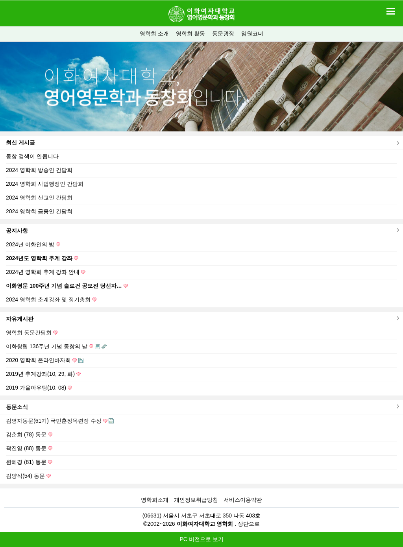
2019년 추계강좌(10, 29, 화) (43, 374)
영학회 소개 (154, 33)
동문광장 (223, 33)
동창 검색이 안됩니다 (32, 156)
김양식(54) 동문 (28, 476)
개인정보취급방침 (196, 500)
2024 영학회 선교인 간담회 (39, 197)
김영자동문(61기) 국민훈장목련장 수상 (60, 421)
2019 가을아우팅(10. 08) (39, 387)
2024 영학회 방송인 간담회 (39, 170)
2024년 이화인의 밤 (33, 244)
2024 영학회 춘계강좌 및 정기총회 (51, 299)
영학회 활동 (190, 33)
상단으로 (249, 524)
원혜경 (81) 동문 (29, 462)
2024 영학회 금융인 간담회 (39, 211)
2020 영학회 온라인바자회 (44, 360)
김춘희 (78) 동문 (29, 434)
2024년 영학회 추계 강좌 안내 (45, 272)
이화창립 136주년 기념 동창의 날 (56, 346)
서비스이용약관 (243, 500)
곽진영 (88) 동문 (29, 448)
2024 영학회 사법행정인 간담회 (44, 184)
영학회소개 (154, 500)
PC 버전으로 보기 (201, 539)
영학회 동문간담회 (31, 332)
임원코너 (252, 33)
